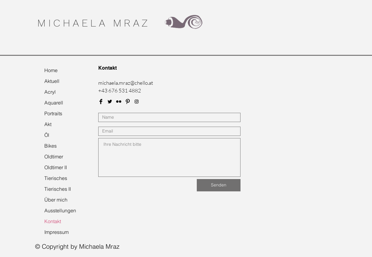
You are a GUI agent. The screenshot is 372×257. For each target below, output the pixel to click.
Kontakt (52, 221)
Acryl (50, 92)
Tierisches (55, 178)
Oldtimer (53, 156)
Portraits (53, 113)
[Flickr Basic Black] (118, 101)
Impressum (56, 232)
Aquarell (53, 103)
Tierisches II (57, 189)
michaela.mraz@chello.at (125, 83)
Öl (46, 135)
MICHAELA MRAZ (93, 23)
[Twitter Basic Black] (109, 101)
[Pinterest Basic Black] (127, 101)
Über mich (55, 200)
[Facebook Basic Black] (100, 101)
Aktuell (51, 81)
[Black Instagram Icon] (136, 101)
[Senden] (219, 185)
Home (51, 70)
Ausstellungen (60, 210)
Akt (47, 124)
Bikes (50, 146)
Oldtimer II (55, 167)
